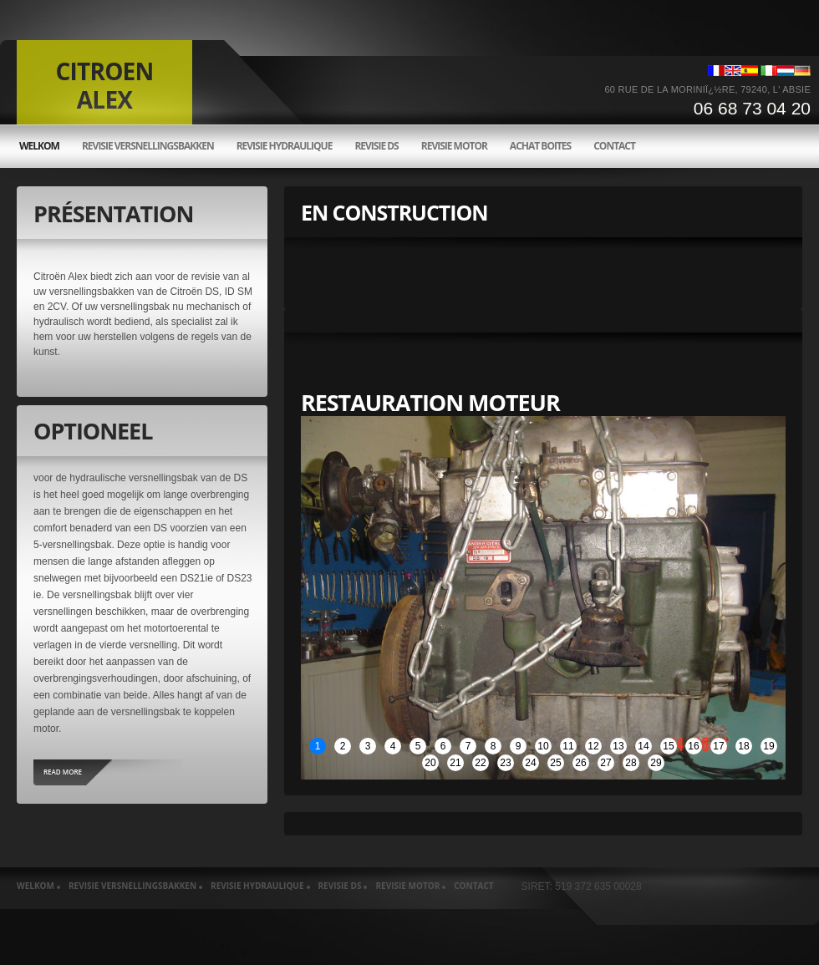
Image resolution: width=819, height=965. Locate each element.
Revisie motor (454, 146)
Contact (614, 146)
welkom (39, 146)
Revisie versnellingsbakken (148, 146)
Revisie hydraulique (285, 146)
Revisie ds (376, 146)
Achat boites (540, 146)
